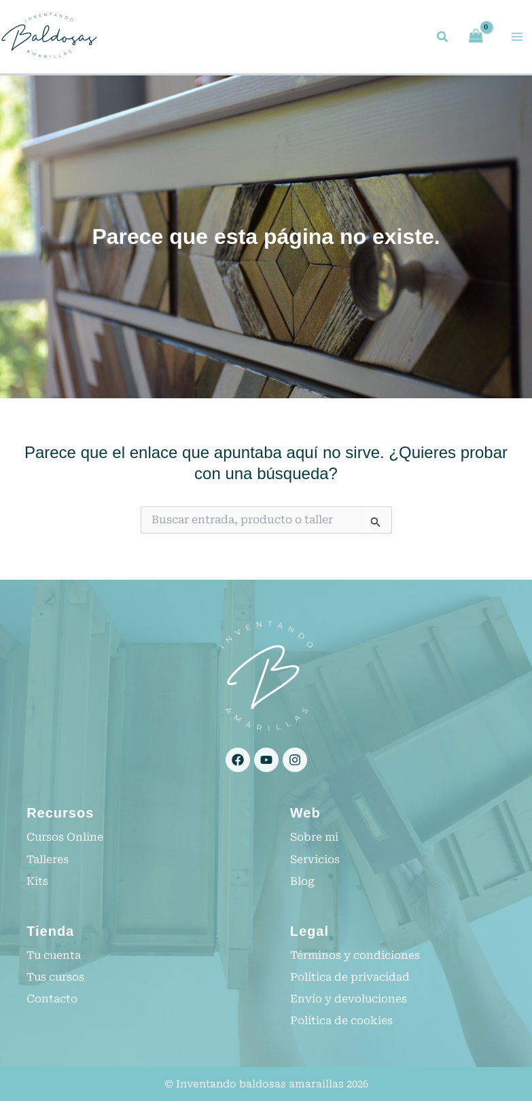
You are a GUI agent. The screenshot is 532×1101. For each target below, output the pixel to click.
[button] (443, 39)
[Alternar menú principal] (517, 37)
